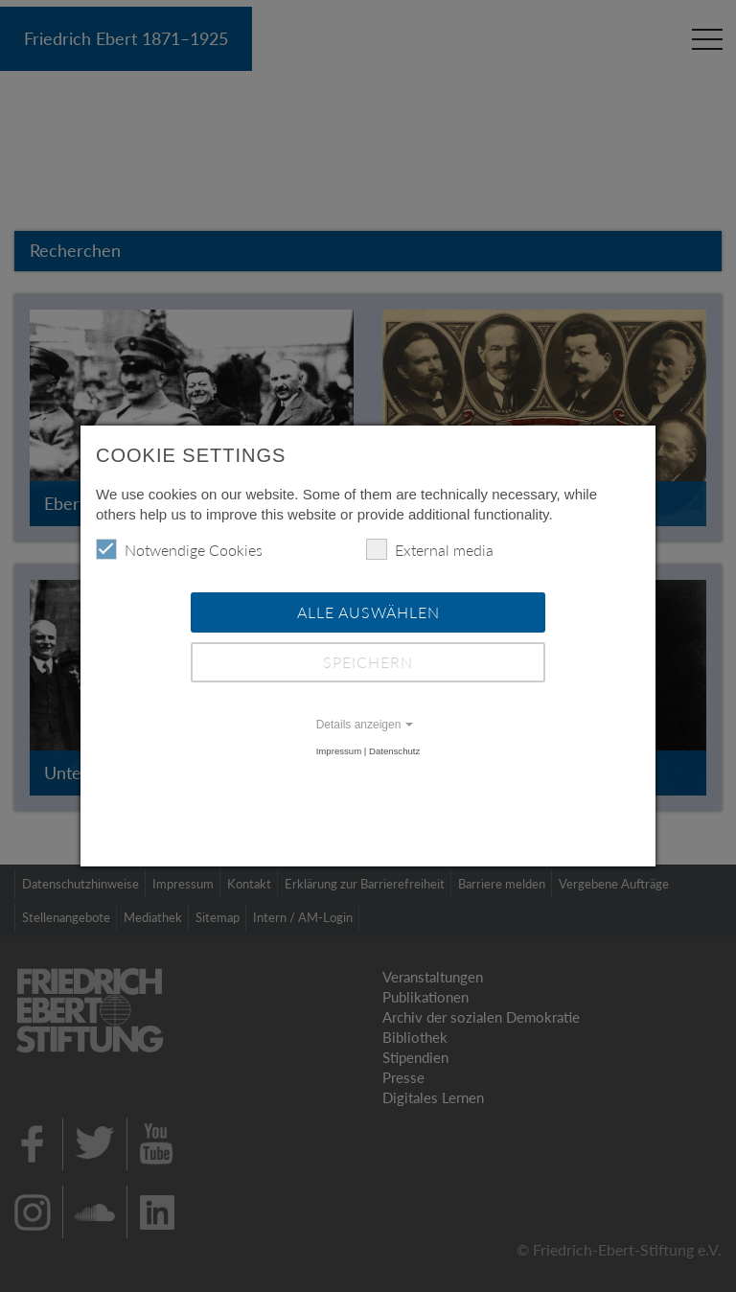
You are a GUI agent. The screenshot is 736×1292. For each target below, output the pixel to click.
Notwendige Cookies (179, 549)
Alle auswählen (368, 612)
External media (430, 549)
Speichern (368, 662)
